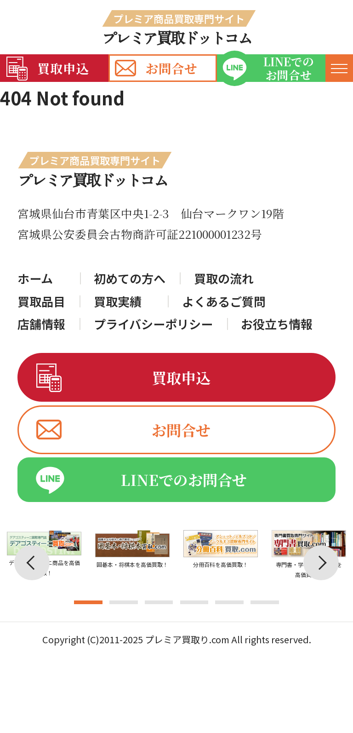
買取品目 (41, 301)
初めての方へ (129, 278)
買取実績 (118, 301)
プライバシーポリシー (153, 324)
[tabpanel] (132, 569)
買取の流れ (224, 278)
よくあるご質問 (224, 301)
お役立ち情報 (277, 324)
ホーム (35, 278)
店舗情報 (41, 324)
